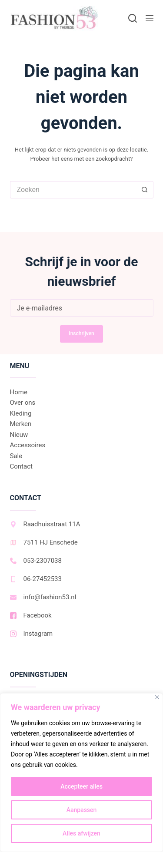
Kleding (21, 413)
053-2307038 (36, 561)
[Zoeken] (132, 18)
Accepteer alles (81, 786)
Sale (16, 456)
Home (18, 392)
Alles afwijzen (81, 833)
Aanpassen (82, 809)
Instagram (31, 633)
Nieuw (19, 435)
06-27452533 (36, 579)
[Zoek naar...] (73, 189)
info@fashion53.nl (43, 597)
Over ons (23, 402)
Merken (21, 424)
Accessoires (28, 445)
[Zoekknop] (144, 189)
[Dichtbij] (157, 697)
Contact (21, 466)
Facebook (31, 615)
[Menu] (149, 18)
